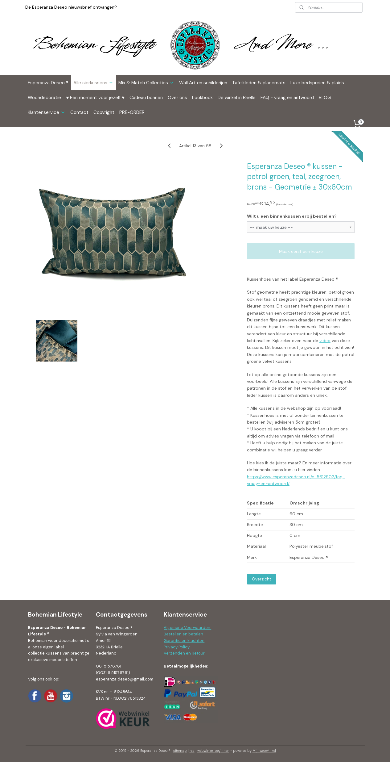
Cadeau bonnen (146, 97)
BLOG (325, 97)
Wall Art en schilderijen (203, 83)
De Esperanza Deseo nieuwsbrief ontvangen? (71, 7)
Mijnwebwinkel (264, 750)
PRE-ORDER (132, 112)
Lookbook (202, 97)
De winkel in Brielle (237, 97)
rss (192, 750)
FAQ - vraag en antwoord (287, 97)
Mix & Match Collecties (146, 83)
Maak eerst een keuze (300, 251)
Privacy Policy (177, 647)
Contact (79, 112)
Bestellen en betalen (183, 634)
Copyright (103, 112)
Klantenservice (46, 112)
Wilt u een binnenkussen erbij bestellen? (291, 216)
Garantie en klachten (184, 640)
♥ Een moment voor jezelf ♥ (95, 97)
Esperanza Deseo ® (48, 83)
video (324, 340)
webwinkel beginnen (213, 750)
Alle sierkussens (93, 83)
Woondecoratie (44, 97)
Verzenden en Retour (184, 653)
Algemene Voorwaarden (187, 627)
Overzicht (261, 579)
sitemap (180, 750)
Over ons (177, 97)
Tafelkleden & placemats (258, 83)
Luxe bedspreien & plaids (317, 83)
